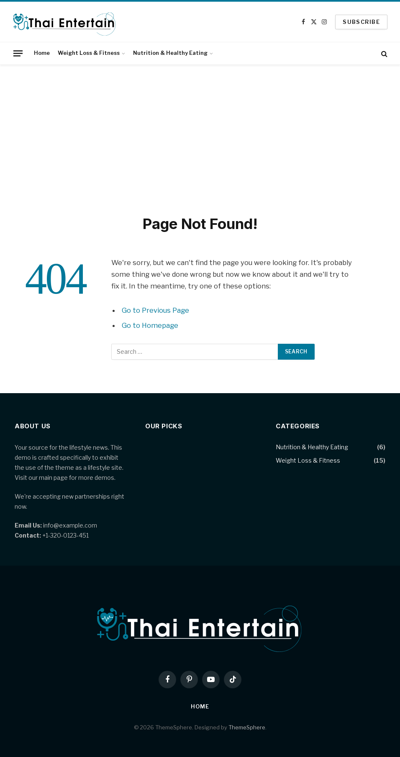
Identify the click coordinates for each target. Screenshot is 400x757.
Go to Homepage (150, 325)
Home (42, 53)
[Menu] (18, 53)
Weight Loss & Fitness (89, 53)
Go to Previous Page (155, 310)
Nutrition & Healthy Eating (170, 53)
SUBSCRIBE (361, 21)
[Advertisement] (200, 138)
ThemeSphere (246, 727)
